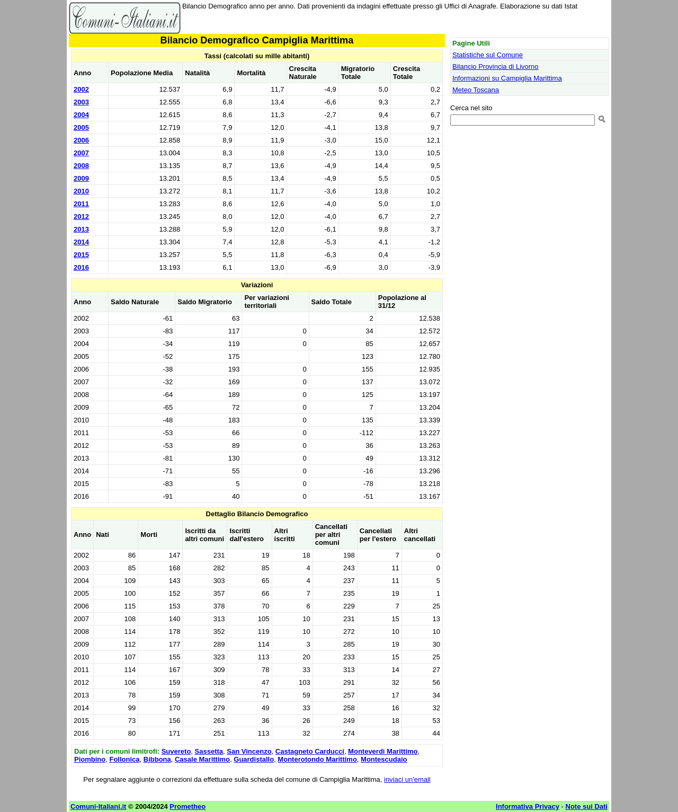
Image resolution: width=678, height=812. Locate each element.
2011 (81, 204)
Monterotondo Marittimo (317, 759)
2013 (81, 229)
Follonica (124, 759)
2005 (81, 127)
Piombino (89, 759)
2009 (81, 178)
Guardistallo (254, 759)
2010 (81, 191)
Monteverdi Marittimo (382, 751)
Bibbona (157, 759)
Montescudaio (384, 759)
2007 (81, 153)
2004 (81, 115)
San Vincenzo (249, 751)
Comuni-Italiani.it (98, 806)
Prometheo (188, 806)
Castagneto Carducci (309, 751)
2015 (81, 255)
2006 (81, 140)
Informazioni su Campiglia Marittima (507, 78)
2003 (81, 102)
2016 (81, 267)
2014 (81, 242)
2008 (81, 166)
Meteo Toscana (475, 90)
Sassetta (209, 751)
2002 (81, 89)
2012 (81, 216)
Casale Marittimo (202, 759)
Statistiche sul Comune (487, 55)
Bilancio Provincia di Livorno (495, 66)
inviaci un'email (407, 779)
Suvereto (176, 751)
